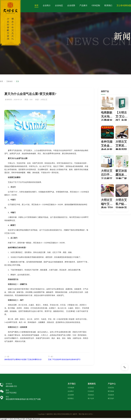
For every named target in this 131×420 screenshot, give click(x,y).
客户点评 (91, 398)
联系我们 (108, 5)
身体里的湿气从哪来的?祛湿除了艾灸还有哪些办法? (23, 359)
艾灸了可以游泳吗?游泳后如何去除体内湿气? (64, 359)
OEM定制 (96, 5)
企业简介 (47, 5)
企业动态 (59, 5)
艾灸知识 (9, 81)
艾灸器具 (111, 395)
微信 (7, 390)
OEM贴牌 (71, 387)
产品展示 (83, 5)
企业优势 (71, 5)
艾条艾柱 (111, 387)
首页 (36, 5)
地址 (7, 397)
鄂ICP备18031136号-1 (86, 414)
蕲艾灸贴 (111, 391)
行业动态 (91, 391)
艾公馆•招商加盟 (124, 5)
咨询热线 (9, 384)
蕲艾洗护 (111, 398)
